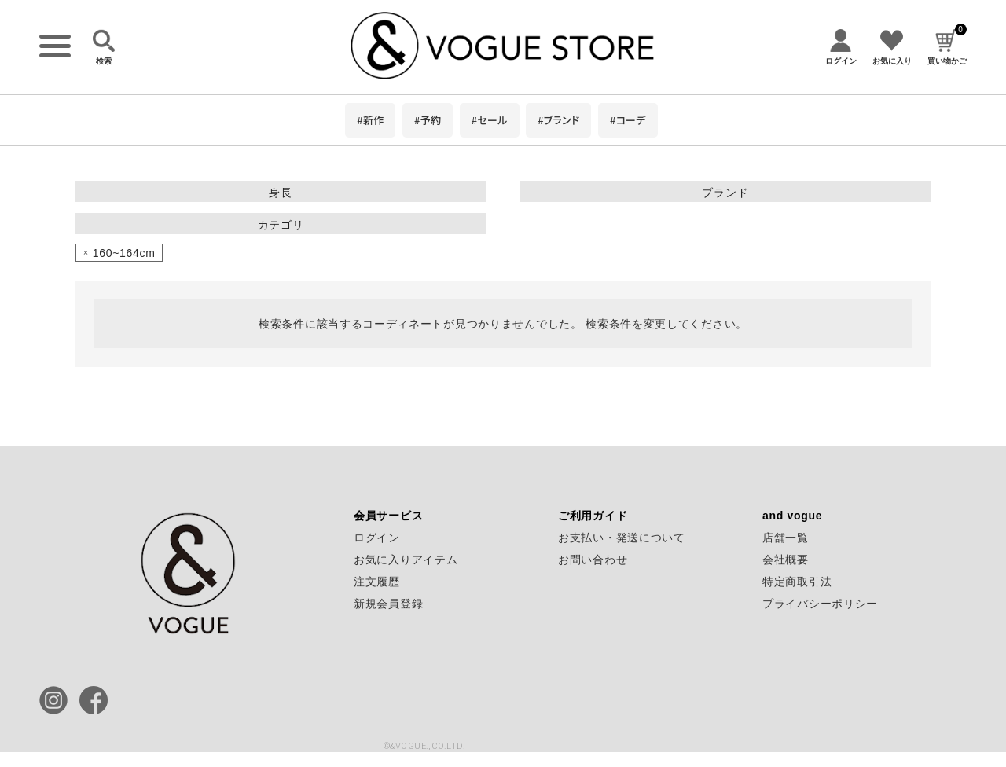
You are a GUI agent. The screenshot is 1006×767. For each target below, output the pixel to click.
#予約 (427, 119)
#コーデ (628, 119)
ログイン (377, 537)
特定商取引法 (797, 581)
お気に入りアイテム (405, 559)
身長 (280, 192)
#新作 (370, 119)
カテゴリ (281, 224)
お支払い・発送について (621, 537)
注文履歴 (377, 581)
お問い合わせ (592, 559)
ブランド (725, 192)
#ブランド (558, 119)
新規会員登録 (388, 603)
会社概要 (785, 559)
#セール (490, 119)
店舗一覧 (785, 537)
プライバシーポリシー (820, 603)
